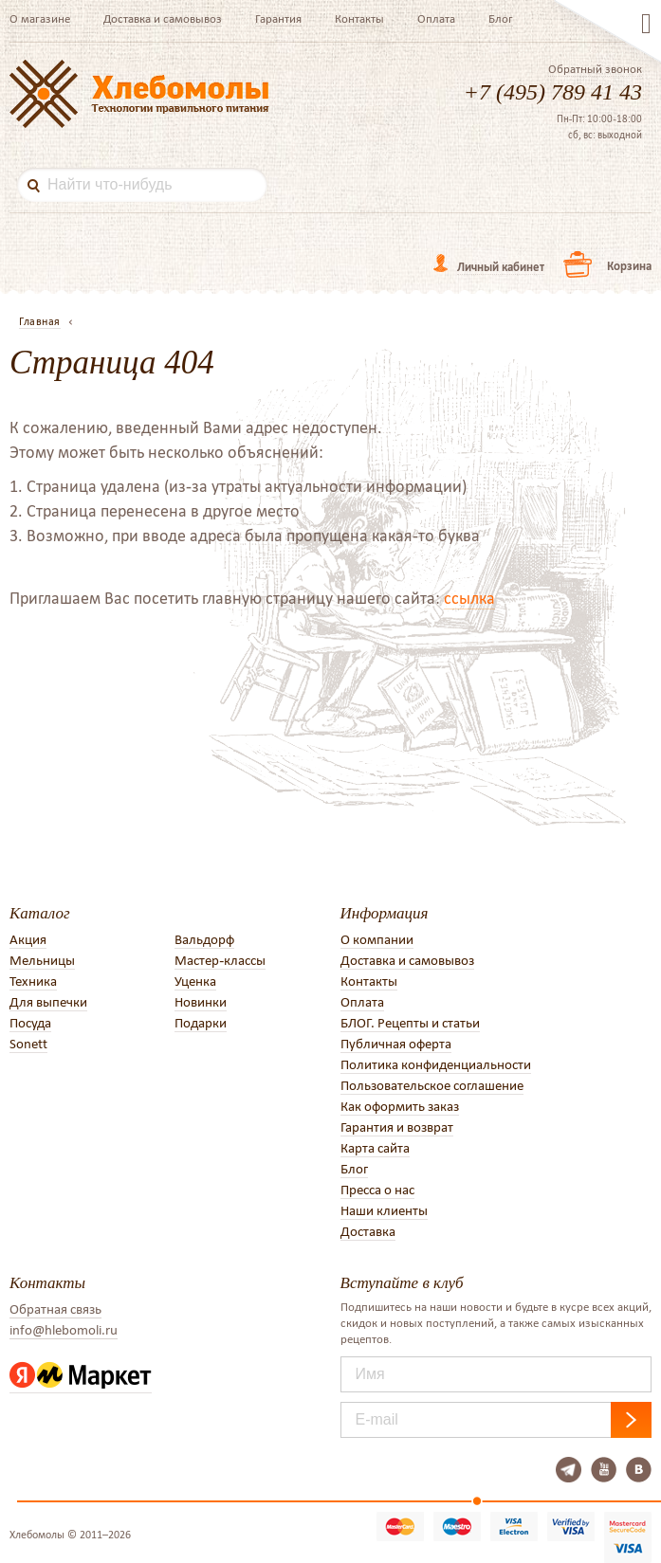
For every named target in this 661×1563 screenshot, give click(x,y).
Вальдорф (204, 939)
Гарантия (278, 18)
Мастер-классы (220, 960)
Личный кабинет (500, 267)
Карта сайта (375, 1147)
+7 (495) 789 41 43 (553, 92)
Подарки (200, 1022)
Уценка (195, 981)
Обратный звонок (595, 69)
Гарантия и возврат (396, 1127)
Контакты (359, 18)
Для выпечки (48, 1001)
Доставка (367, 1231)
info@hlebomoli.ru (63, 1329)
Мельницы (42, 960)
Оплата (436, 18)
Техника (33, 981)
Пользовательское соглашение (431, 1085)
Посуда (30, 1022)
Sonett (28, 1043)
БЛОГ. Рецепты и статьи (410, 1022)
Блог (500, 18)
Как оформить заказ (399, 1106)
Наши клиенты (384, 1210)
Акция (27, 939)
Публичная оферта (395, 1043)
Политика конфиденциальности (435, 1064)
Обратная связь (55, 1309)
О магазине (39, 18)
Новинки (200, 1001)
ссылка (469, 598)
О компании (376, 939)
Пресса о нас (377, 1189)
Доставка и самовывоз (162, 18)
